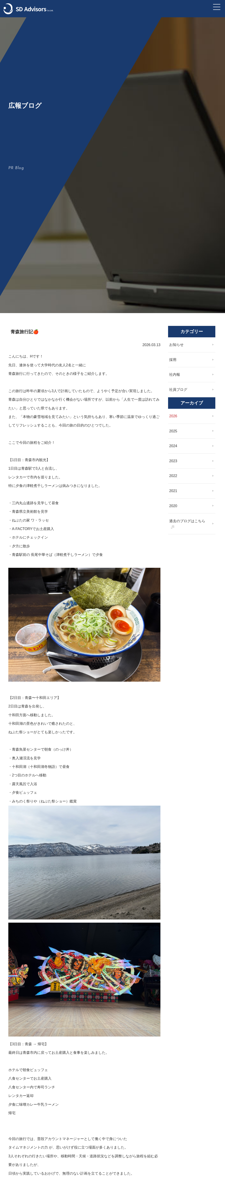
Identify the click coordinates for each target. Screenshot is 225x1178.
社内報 (175, 419)
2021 (174, 535)
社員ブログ (179, 434)
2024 (174, 490)
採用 (174, 404)
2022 (174, 520)
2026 (174, 460)
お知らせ (177, 389)
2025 (174, 475)
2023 (174, 505)
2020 (174, 550)
